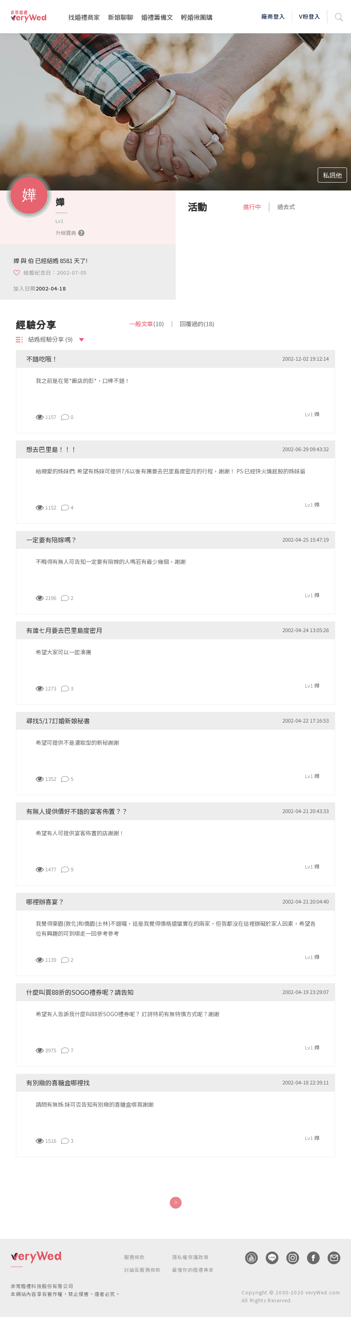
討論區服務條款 (142, 1269)
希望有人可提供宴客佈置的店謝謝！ (80, 833)
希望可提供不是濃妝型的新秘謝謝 (77, 742)
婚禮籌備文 (157, 17)
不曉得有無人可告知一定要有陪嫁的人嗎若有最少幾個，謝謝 (111, 561)
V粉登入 (309, 16)
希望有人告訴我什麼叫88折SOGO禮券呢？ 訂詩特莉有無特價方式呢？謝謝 (127, 1014)
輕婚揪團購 (197, 17)
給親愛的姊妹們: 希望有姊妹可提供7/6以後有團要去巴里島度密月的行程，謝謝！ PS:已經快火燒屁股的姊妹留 (170, 471)
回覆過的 (197, 323)
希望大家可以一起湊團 (63, 652)
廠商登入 (273, 16)
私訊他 (332, 175)
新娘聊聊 (120, 17)
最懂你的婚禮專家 (193, 1269)
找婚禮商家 (84, 17)
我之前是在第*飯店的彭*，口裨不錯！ (83, 381)
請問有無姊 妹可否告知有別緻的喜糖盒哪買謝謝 (94, 1104)
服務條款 (134, 1257)
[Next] (175, 1203)
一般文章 (146, 323)
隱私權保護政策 (190, 1257)
